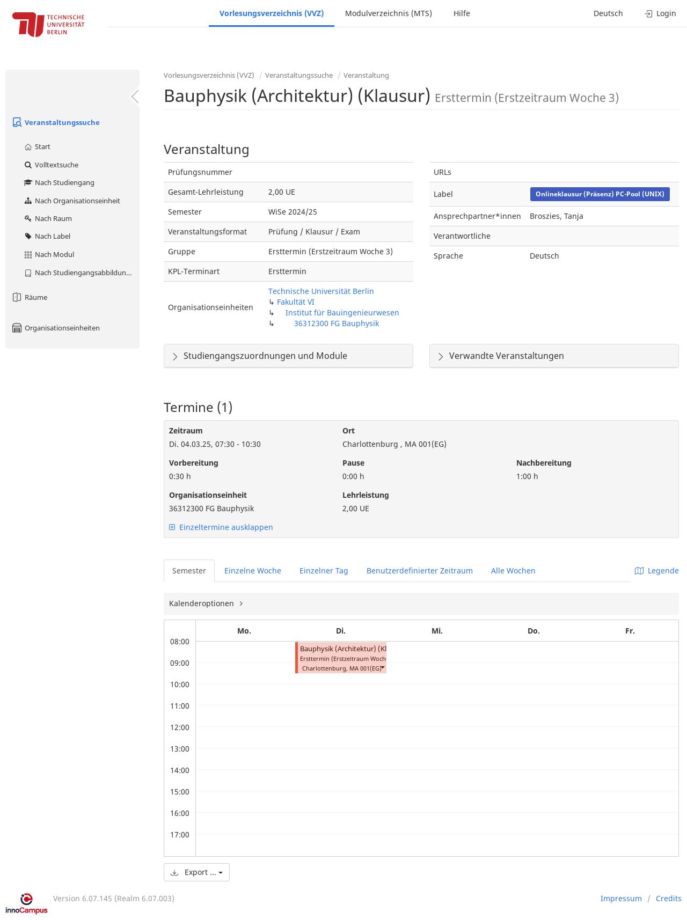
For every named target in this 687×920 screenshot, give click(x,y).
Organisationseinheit (208, 495)
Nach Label (46, 236)
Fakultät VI (296, 302)
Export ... (197, 872)
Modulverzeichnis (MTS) (388, 13)
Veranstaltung (366, 75)
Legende (657, 570)
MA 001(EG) (365, 668)
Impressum (621, 898)
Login (660, 13)
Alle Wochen (513, 570)
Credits (669, 898)
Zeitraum (186, 430)
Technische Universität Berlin (321, 291)
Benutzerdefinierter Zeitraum (420, 570)
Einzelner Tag (323, 570)
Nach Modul (48, 254)
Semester (189, 570)
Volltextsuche (50, 165)
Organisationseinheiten (55, 328)
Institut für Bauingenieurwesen (342, 312)
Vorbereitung (193, 463)
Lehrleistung (365, 495)
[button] (382, 667)
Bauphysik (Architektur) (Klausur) (353, 648)
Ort (348, 430)
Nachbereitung (544, 463)
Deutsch (608, 13)
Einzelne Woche (252, 570)
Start (36, 146)
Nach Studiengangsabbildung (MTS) (81, 272)
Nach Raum (47, 218)
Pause (353, 463)
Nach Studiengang (58, 182)
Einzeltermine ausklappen (221, 527)
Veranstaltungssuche (55, 122)
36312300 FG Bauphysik (336, 323)
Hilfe (462, 13)
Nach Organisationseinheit (71, 200)
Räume (29, 297)
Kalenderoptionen (202, 603)
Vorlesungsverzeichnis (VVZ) (272, 13)
